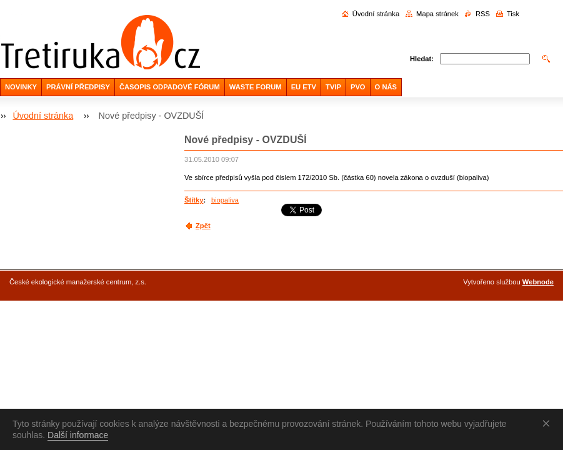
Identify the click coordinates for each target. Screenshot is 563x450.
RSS (483, 14)
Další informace (77, 435)
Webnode (538, 282)
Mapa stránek (437, 14)
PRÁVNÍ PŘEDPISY (78, 87)
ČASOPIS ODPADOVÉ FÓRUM (169, 87)
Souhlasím (548, 423)
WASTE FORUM (255, 87)
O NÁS (386, 87)
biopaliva (225, 200)
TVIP (333, 87)
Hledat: (422, 58)
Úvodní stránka (375, 14)
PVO (358, 87)
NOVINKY (21, 87)
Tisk (513, 14)
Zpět (203, 225)
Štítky (193, 200)
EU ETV (303, 87)
